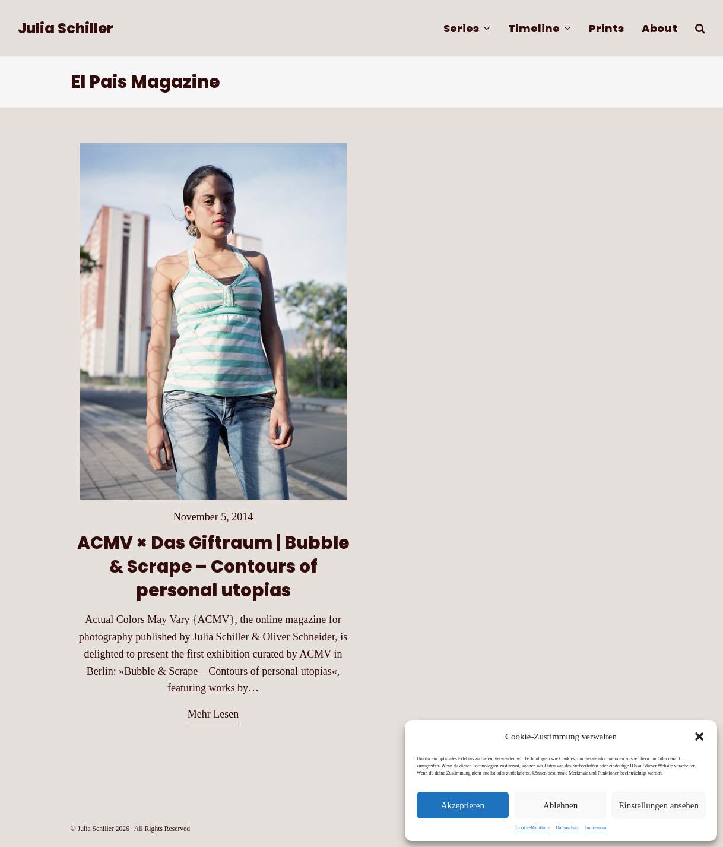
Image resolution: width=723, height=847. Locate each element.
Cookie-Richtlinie (533, 827)
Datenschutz (567, 827)
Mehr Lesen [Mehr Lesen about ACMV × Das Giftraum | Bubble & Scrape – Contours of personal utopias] (213, 714)
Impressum (596, 827)
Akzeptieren (462, 805)
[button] (699, 736)
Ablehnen (560, 805)
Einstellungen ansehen (659, 805)
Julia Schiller (65, 28)
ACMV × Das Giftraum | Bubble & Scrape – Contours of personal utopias (213, 566)
